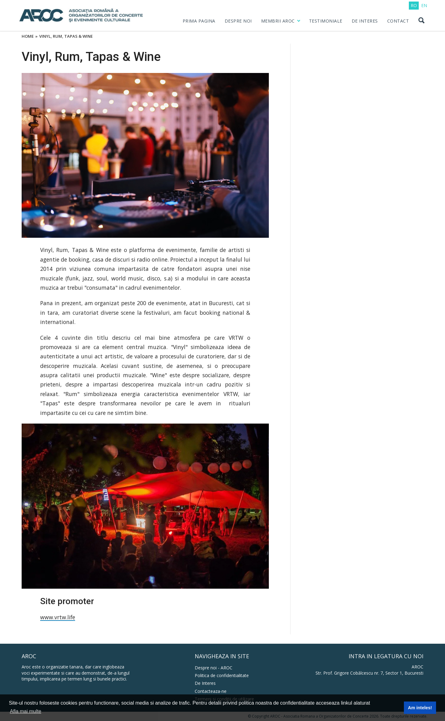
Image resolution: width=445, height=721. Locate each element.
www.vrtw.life (57, 617)
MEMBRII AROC (278, 21)
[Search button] (421, 21)
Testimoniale (325, 21)
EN (424, 5)
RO (414, 5)
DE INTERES (365, 21)
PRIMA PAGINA (199, 21)
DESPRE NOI (238, 21)
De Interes (205, 683)
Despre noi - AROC (213, 668)
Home (28, 36)
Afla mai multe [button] (25, 711)
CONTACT (398, 21)
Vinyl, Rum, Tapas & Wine (66, 36)
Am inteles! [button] (420, 707)
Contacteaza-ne (211, 691)
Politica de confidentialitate (222, 675)
